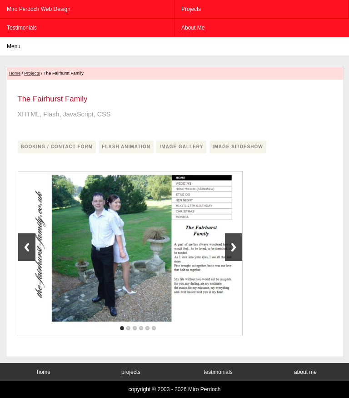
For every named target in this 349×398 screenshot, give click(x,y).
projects (191, 9)
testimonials (22, 28)
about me (192, 28)
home (43, 372)
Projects (32, 73)
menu (13, 46)
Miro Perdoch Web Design (38, 9)
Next (233, 247)
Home (15, 73)
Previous (26, 247)
